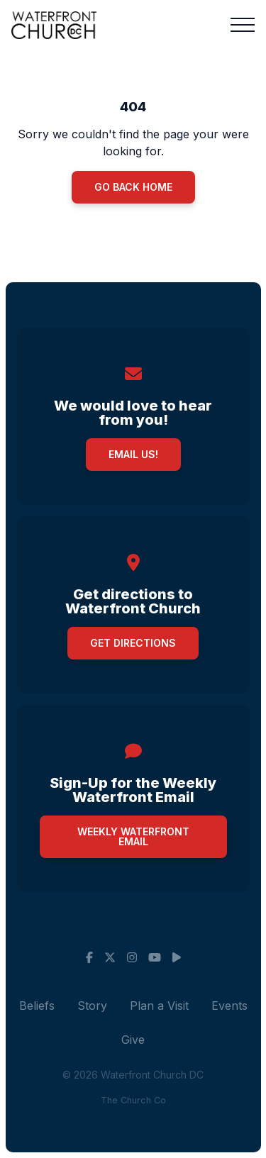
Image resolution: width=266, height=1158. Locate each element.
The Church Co (133, 1100)
